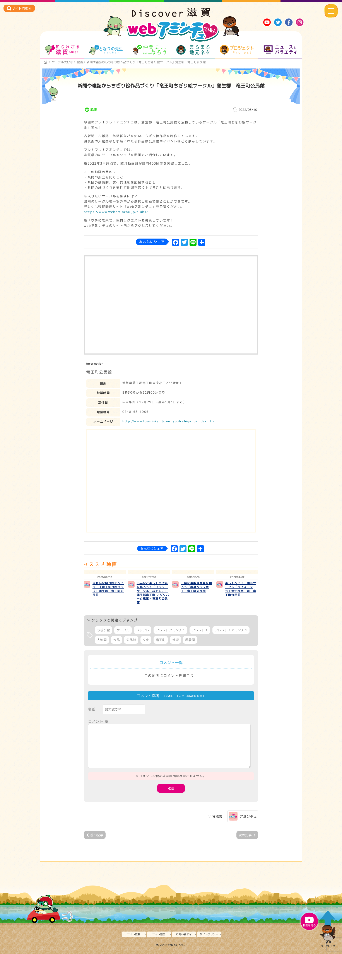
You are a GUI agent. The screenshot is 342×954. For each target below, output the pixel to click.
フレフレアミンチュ (170, 630)
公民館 (131, 640)
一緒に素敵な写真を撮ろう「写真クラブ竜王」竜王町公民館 (196, 587)
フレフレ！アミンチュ (231, 630)
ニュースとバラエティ (280, 49)
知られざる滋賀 (62, 49)
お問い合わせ (184, 934)
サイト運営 (158, 934)
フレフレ (142, 630)
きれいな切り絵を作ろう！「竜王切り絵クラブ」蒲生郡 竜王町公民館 (108, 589)
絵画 (80, 62)
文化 (146, 640)
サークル (123, 630)
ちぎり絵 (103, 630)
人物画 (102, 640)
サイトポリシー (209, 934)
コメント (98, 721)
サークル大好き (62, 62)
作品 (116, 640)
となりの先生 (106, 49)
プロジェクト (236, 49)
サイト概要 (133, 934)
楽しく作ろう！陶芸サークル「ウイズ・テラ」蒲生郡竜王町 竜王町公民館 (240, 589)
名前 (92, 709)
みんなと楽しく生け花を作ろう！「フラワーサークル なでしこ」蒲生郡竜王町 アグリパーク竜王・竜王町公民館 (153, 592)
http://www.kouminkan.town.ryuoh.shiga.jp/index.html (168, 421)
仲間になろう (149, 49)
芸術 (175, 640)
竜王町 (161, 640)
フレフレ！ (200, 630)
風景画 (190, 640)
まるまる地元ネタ (193, 49)
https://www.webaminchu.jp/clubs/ (116, 212)
